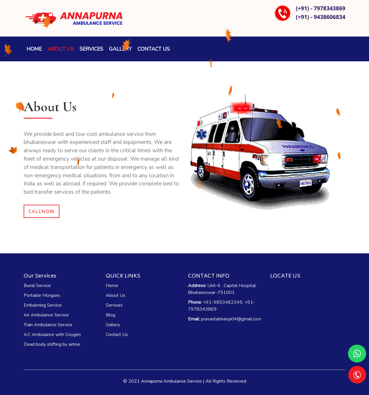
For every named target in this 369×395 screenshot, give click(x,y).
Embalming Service (43, 305)
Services (91, 48)
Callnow (41, 211)
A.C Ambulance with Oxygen (52, 334)
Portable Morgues (42, 295)
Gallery (113, 325)
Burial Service (37, 285)
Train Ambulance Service (48, 325)
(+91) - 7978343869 (320, 8)
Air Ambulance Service (46, 315)
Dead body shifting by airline (52, 344)
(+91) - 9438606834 (320, 17)
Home (34, 48)
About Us (61, 48)
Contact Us (154, 48)
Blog (110, 315)
